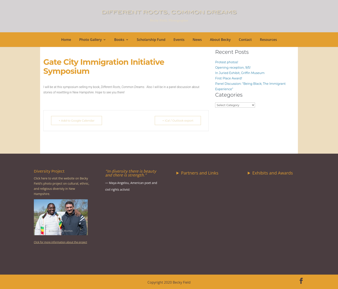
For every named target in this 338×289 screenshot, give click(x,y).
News (197, 40)
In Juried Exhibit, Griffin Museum (239, 73)
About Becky (220, 40)
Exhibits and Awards (272, 173)
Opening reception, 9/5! (232, 68)
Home (66, 40)
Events (179, 40)
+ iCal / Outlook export (177, 120)
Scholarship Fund (151, 40)
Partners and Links (199, 173)
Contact (245, 40)
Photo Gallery (90, 40)
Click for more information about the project (60, 242)
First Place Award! (228, 78)
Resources (268, 40)
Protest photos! (226, 62)
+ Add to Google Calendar (76, 120)
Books (119, 40)
